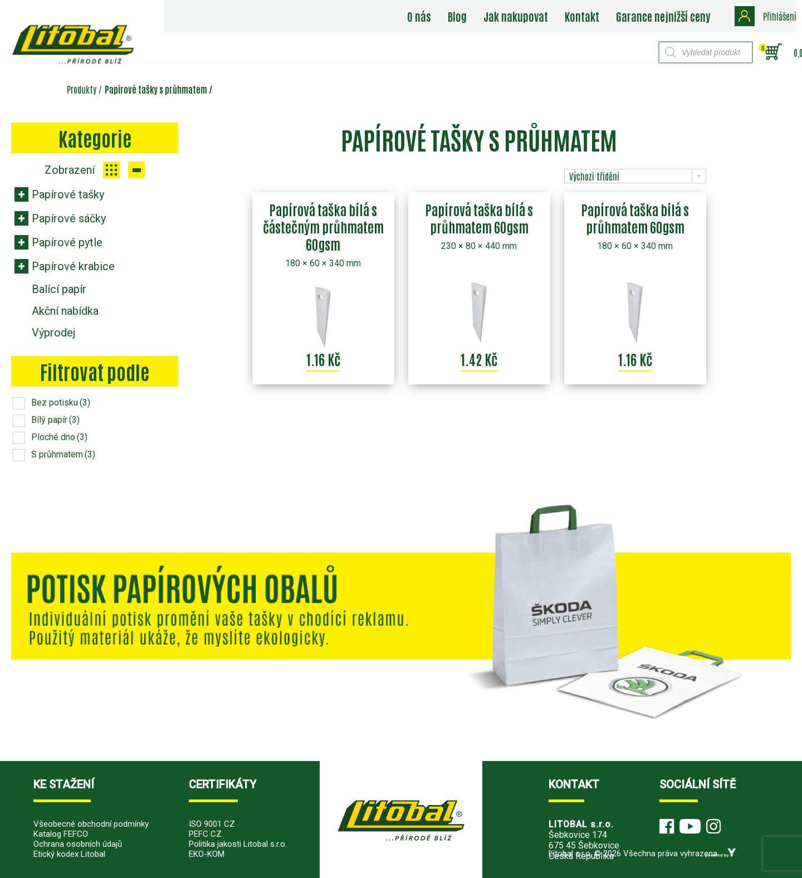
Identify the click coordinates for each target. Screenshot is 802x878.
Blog (458, 16)
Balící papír (59, 289)
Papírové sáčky (69, 218)
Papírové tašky (68, 194)
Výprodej (53, 332)
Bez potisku (60, 402)
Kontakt (583, 16)
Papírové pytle (67, 242)
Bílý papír (55, 419)
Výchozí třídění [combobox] (594, 176)
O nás (421, 16)
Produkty (81, 89)
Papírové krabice (73, 266)
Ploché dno (59, 437)
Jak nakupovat (517, 16)
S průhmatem (63, 454)
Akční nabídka (65, 311)
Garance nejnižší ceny (665, 16)
